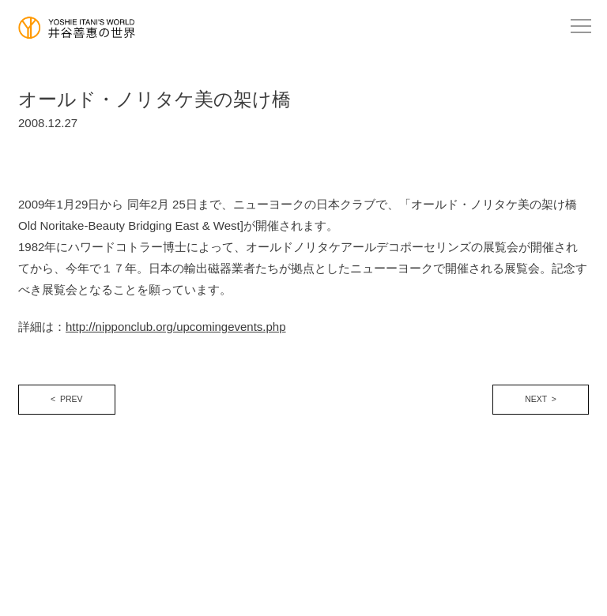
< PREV (67, 399)
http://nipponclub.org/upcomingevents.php (176, 326)
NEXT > (540, 399)
